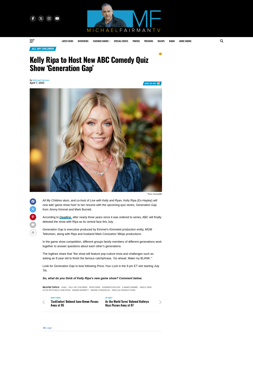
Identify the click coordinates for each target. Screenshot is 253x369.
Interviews (83, 41)
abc (65, 287)
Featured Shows (101, 41)
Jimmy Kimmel (130, 287)
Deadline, (66, 217)
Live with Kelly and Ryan (57, 290)
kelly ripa (146, 287)
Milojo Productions (124, 290)
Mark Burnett (81, 290)
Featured (95, 287)
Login (47, 328)
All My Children (78, 287)
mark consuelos (101, 290)
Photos (136, 41)
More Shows (185, 41)
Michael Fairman (41, 80)
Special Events (121, 41)
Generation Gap (111, 287)
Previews (148, 41)
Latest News (67, 41)
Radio (172, 41)
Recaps (161, 41)
